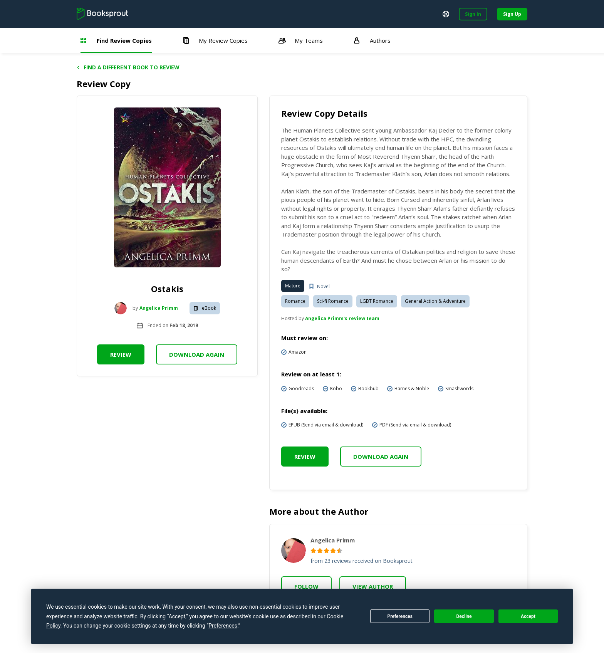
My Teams (301, 40)
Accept (528, 616)
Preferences (400, 616)
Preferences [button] (222, 626)
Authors (372, 40)
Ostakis (167, 288)
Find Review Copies (116, 40)
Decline (463, 616)
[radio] (313, 551)
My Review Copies (215, 40)
